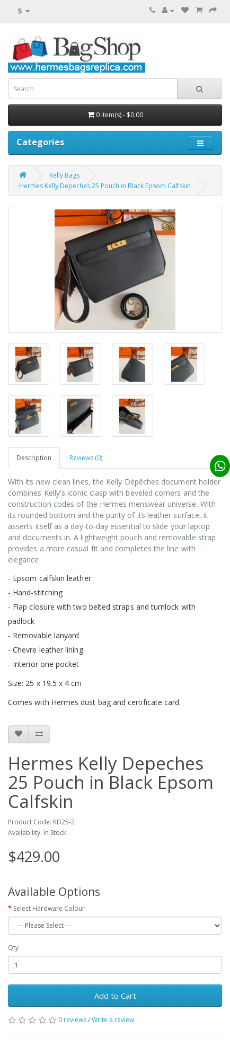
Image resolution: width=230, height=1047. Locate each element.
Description (33, 457)
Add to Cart (115, 995)
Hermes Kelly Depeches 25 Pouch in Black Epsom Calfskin (105, 185)
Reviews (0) (85, 457)
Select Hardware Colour (49, 908)
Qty (13, 947)
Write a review (113, 1019)
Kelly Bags (64, 175)
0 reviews (72, 1019)
